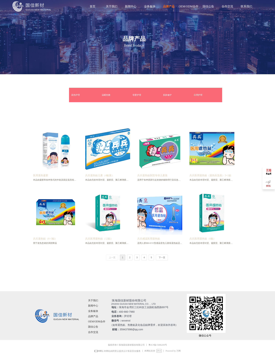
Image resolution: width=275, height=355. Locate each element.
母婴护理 (136, 95)
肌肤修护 (167, 95)
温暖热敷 (106, 95)
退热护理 (75, 95)
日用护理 (198, 95)
